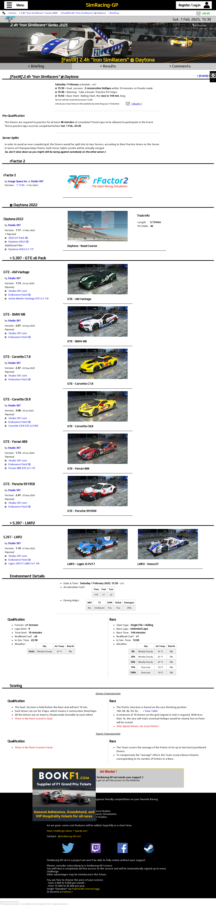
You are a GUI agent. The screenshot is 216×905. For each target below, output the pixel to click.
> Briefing (113, 13)
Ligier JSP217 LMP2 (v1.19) (23, 563)
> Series (12, 13)
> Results (108, 66)
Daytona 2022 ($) (18, 241)
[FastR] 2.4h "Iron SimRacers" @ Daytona (108, 60)
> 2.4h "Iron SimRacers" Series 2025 (38, 13)
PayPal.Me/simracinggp (86, 888)
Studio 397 (37, 181)
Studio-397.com (17, 290)
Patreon (67, 891)
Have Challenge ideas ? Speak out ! (67, 830)
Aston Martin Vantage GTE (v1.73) (28, 298)
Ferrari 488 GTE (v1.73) (21, 468)
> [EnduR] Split (205, 75)
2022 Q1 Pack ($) (18, 237)
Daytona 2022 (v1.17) (21, 249)
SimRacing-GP (102, 5)
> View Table (150, 711)
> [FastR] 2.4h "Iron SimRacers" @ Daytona (83, 13)
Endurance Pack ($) (19, 294)
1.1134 (20, 185)
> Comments (180, 66)
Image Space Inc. (18, 181)
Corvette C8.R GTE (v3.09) (23, 425)
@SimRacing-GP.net (69, 836)
